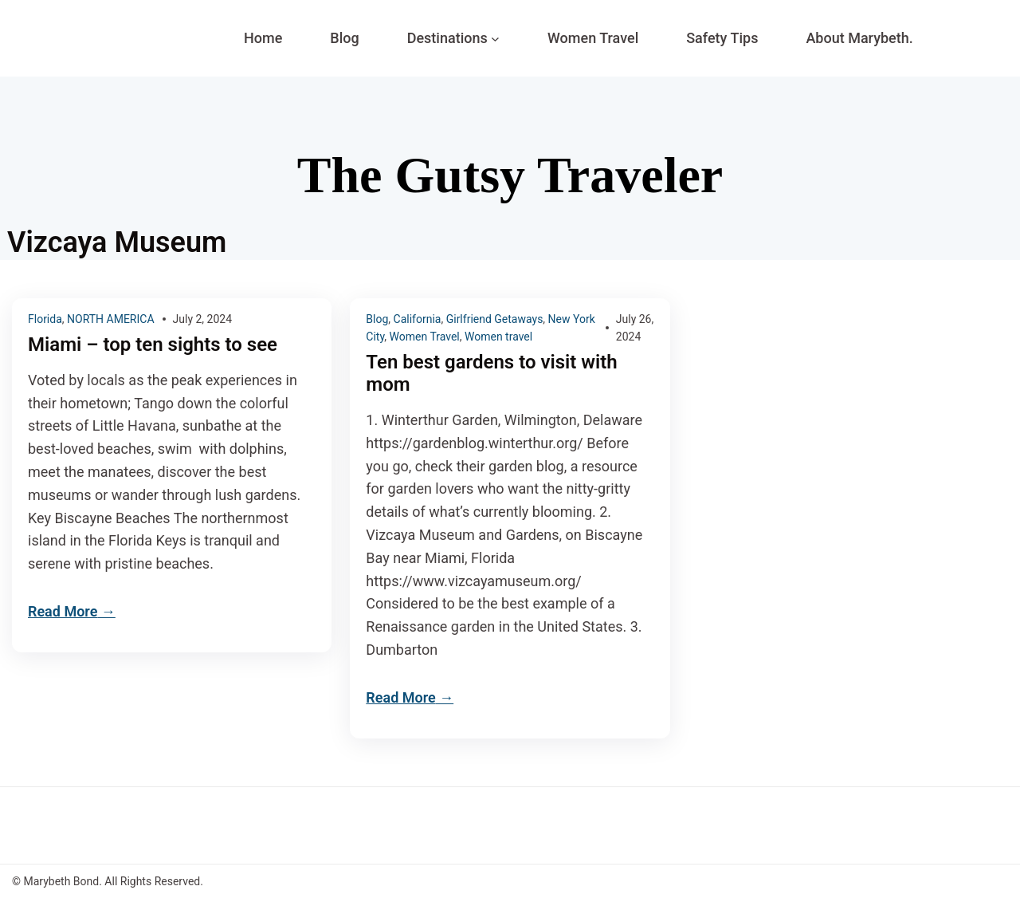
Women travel (498, 336)
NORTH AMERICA (111, 319)
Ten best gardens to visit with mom (491, 374)
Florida (45, 319)
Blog (377, 319)
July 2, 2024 (203, 319)
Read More (62, 611)
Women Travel (425, 336)
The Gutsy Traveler (510, 175)
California (417, 319)
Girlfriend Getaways (494, 319)
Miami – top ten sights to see (152, 345)
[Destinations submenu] (495, 38)
